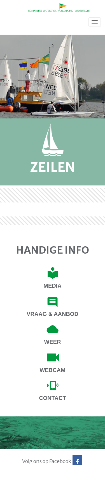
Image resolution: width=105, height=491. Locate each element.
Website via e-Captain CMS (21, 485)
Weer (52, 342)
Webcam (52, 370)
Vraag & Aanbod (52, 314)
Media (52, 286)
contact (52, 398)
